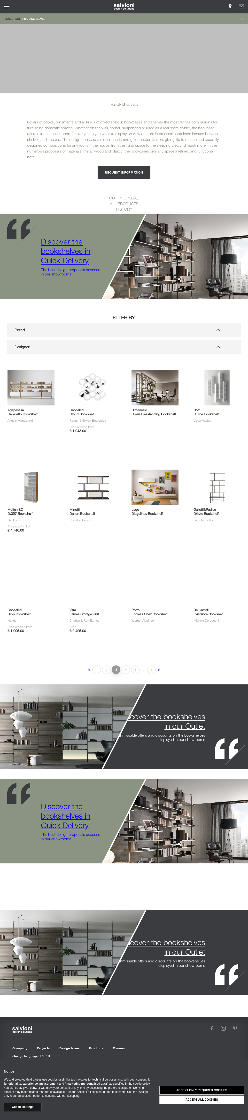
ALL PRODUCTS (124, 203)
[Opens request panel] (241, 6)
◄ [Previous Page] (88, 669)
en (42, 1056)
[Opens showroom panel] (230, 6)
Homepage (13, 18)
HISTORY (124, 209)
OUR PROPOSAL (124, 198)
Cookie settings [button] (22, 1107)
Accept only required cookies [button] (201, 1090)
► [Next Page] (159, 669)
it (49, 1056)
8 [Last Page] (151, 669)
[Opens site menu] (6, 6)
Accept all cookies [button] (202, 1099)
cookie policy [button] (141, 1083)
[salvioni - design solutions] (124, 6)
